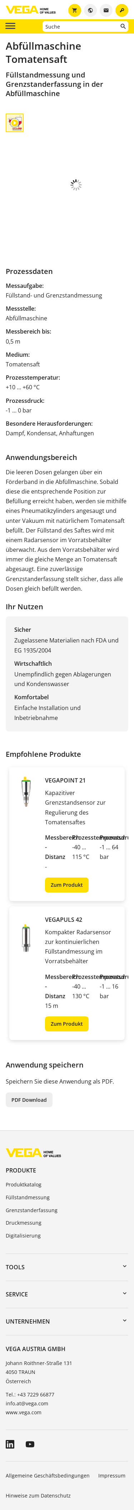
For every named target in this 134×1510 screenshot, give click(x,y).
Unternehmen (28, 1273)
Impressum (111, 1427)
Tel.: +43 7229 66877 (30, 1346)
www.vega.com (23, 1364)
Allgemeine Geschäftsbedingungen (48, 1427)
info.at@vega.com (27, 1355)
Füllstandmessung (28, 1149)
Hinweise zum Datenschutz (38, 1447)
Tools (15, 1219)
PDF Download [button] (29, 1051)
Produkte (21, 1122)
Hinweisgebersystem (30, 1467)
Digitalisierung (23, 1187)
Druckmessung (23, 1174)
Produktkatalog (23, 1136)
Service (17, 1246)
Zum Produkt (67, 836)
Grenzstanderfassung (32, 1162)
